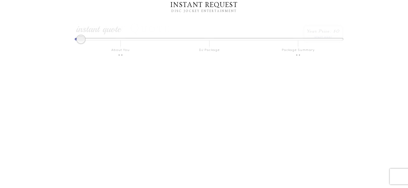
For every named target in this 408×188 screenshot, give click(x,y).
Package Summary (298, 50)
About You (120, 50)
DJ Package (209, 50)
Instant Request (204, 5)
